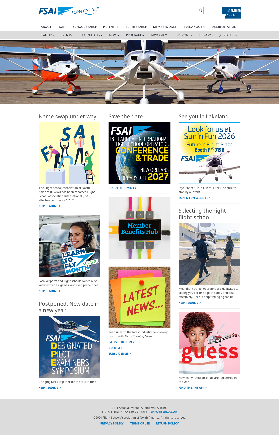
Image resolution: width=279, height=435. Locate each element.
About (47, 27)
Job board (228, 35)
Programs (135, 35)
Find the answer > (193, 388)
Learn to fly (91, 35)
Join (63, 27)
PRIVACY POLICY (112, 423)
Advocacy (160, 35)
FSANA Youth (195, 27)
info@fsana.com (164, 412)
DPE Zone (183, 35)
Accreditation (225, 27)
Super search (136, 27)
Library (206, 35)
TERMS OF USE (140, 423)
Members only (165, 27)
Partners (111, 27)
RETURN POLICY (167, 423)
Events (67, 35)
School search (85, 27)
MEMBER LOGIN (233, 12)
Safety (47, 35)
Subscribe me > (120, 354)
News (114, 35)
